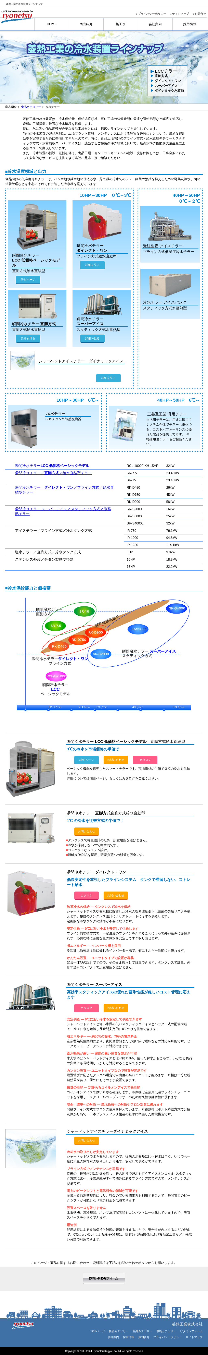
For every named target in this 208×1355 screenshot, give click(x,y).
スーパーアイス (164, 85)
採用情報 (189, 24)
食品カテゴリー (31, 106)
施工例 (121, 24)
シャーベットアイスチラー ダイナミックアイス (81, 361)
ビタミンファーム (191, 1331)
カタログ (145, 759)
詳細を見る (92, 264)
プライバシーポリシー (167, 1337)
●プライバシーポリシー (151, 13)
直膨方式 (159, 76)
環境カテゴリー (166, 1331)
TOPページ (97, 1331)
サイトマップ (194, 1337)
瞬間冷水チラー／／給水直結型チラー (53, 473)
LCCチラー (164, 71)
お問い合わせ (115, 759)
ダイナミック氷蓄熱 (167, 90)
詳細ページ (28, 279)
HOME (51, 24)
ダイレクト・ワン (166, 81)
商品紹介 (86, 24)
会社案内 (155, 24)
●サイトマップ (179, 13)
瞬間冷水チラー (52, 466)
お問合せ (199, 13)
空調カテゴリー (142, 1331)
